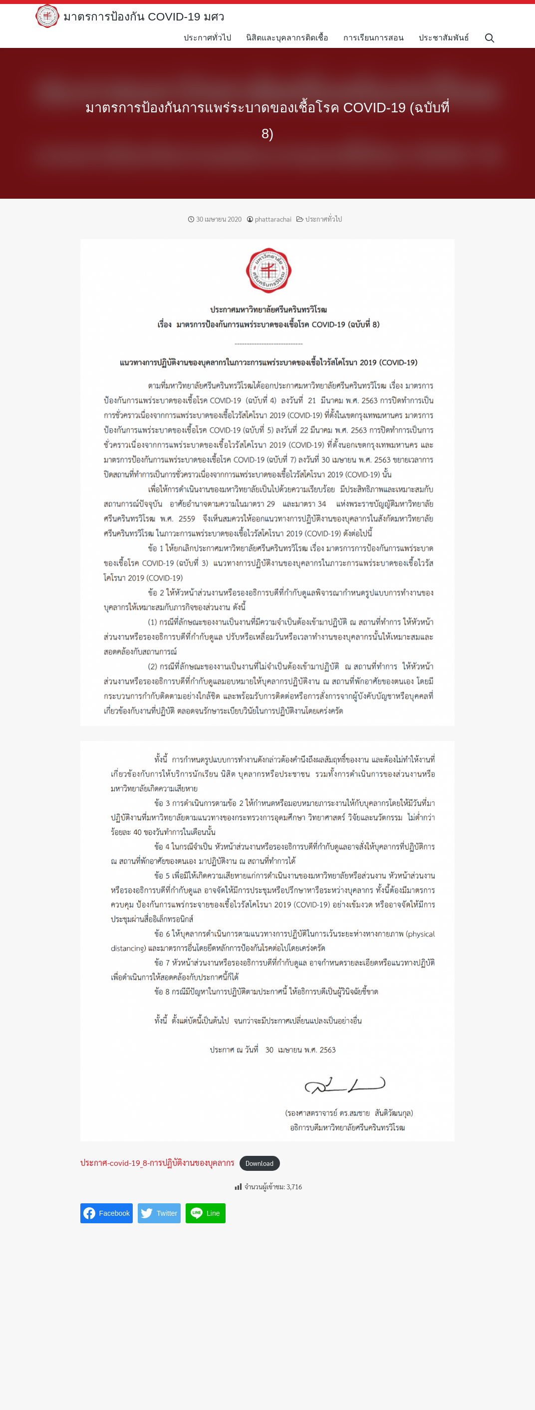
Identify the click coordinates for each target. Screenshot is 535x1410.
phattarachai (273, 219)
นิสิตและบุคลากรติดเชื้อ (292, 37)
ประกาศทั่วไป (212, 37)
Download (259, 1163)
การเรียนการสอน (378, 37)
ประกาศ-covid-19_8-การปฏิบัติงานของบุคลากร (157, 1162)
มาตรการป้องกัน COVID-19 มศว (148, 16)
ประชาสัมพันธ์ (449, 37)
